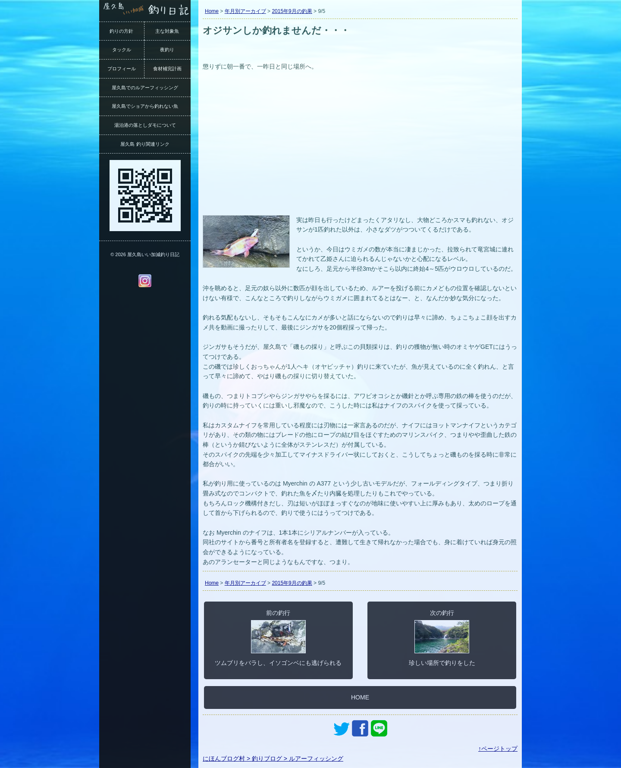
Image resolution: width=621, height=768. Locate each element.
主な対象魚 (167, 31)
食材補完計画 (167, 68)
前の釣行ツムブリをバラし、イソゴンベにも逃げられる (278, 637)
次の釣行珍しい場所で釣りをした (442, 637)
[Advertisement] (360, 148)
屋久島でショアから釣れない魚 (145, 106)
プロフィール (121, 68)
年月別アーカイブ (245, 11)
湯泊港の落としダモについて (145, 125)
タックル (121, 49)
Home (212, 11)
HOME (360, 697)
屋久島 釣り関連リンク (144, 144)
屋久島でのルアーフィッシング (145, 87)
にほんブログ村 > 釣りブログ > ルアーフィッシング (273, 758)
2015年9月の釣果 (292, 11)
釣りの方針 (121, 31)
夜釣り (167, 49)
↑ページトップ (498, 748)
